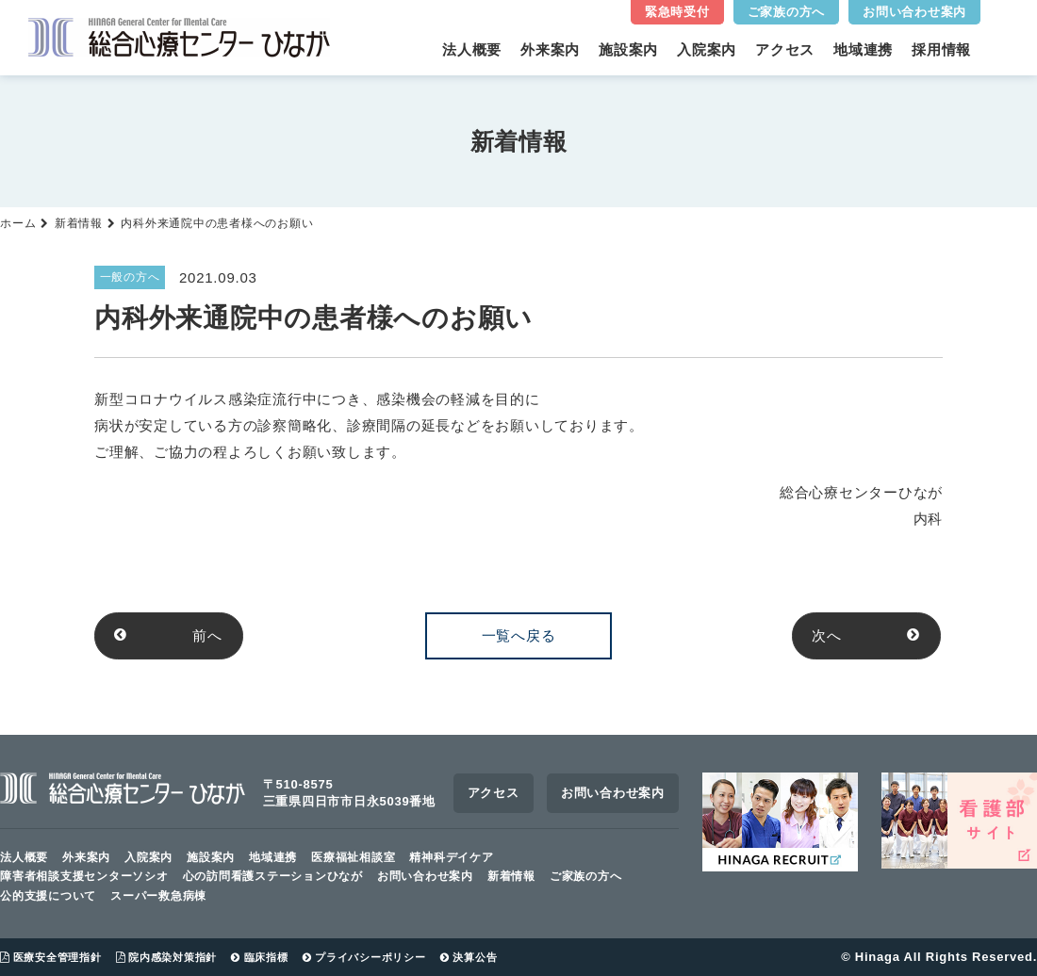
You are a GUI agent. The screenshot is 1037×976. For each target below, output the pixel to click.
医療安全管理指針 (51, 957)
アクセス (785, 49)
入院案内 (706, 49)
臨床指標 (259, 957)
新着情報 (79, 223)
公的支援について (48, 896)
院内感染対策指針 (167, 957)
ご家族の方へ (787, 12)
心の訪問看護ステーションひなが (273, 877)
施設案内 (628, 49)
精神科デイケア (451, 857)
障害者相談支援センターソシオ (84, 877)
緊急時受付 (677, 12)
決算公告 (469, 957)
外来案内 (550, 49)
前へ (169, 635)
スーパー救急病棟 (158, 896)
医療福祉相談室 (353, 857)
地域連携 (863, 49)
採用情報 (941, 49)
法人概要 (472, 49)
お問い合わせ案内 (914, 12)
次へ (867, 635)
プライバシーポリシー (364, 957)
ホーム (18, 223)
